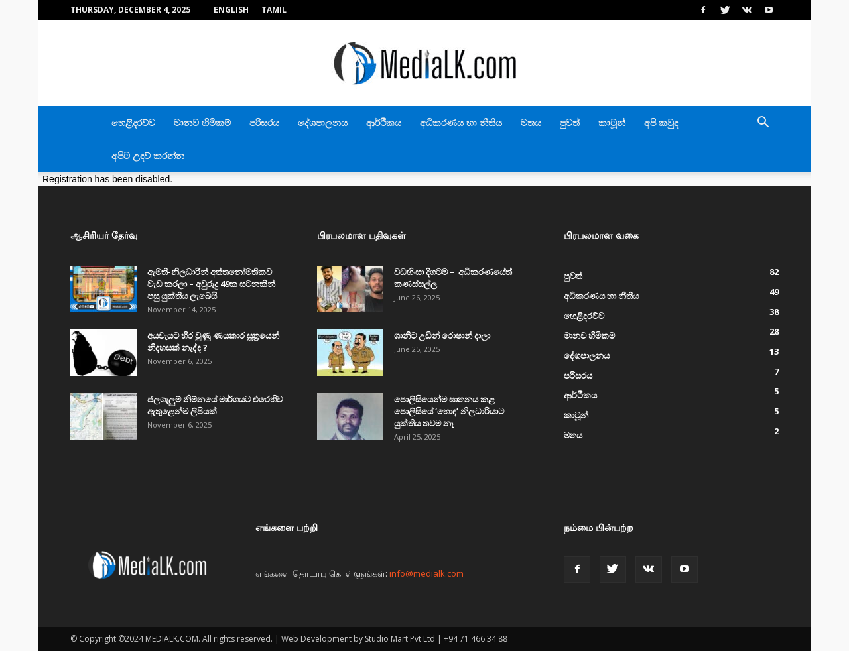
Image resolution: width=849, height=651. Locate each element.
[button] (763, 123)
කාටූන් (611, 122)
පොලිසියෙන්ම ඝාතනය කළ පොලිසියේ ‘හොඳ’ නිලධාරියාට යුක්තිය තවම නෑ (449, 411)
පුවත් (570, 122)
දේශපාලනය (323, 122)
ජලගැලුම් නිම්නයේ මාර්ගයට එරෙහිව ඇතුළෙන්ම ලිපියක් (215, 405)
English (231, 9)
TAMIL (274, 9)
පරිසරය (264, 122)
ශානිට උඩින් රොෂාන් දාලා (442, 335)
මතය (531, 122)
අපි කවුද (661, 122)
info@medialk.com (426, 573)
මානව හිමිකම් (202, 122)
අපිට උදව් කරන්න (147, 155)
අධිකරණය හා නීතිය (461, 122)
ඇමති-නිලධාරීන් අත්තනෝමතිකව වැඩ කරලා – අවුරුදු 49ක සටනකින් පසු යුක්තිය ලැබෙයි (211, 284)
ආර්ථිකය (383, 122)
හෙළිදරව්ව (133, 122)
